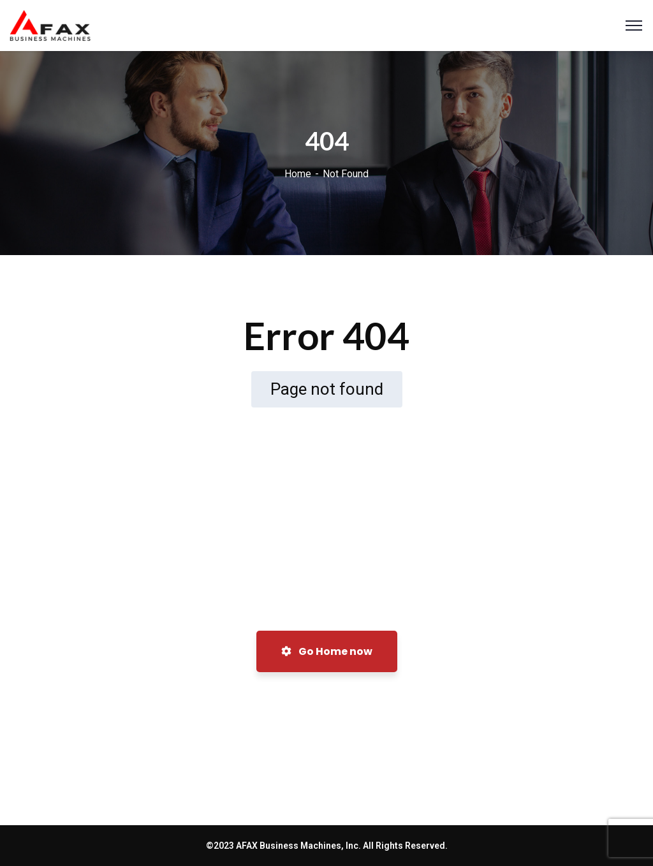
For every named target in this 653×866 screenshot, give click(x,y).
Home (297, 174)
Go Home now (326, 651)
